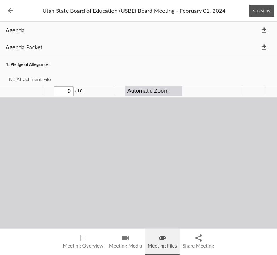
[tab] (83, 242)
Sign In (261, 11)
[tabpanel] (138, 138)
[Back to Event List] (10, 10)
